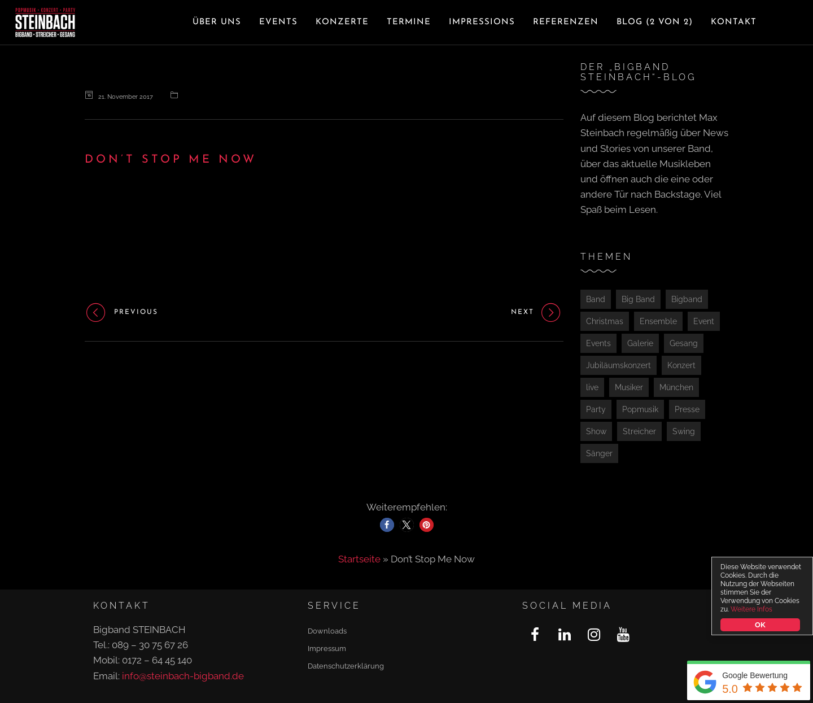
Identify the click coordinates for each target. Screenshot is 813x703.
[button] (387, 525)
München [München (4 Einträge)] (676, 387)
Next (537, 312)
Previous (121, 312)
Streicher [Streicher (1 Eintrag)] (639, 431)
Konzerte (342, 22)
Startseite (359, 559)
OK (760, 625)
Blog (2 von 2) (655, 22)
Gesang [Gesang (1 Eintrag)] (684, 343)
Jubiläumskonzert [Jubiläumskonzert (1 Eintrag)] (618, 365)
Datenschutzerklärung (346, 666)
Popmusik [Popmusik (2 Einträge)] (640, 409)
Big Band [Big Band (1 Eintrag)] (638, 299)
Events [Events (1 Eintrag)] (598, 343)
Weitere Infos (751, 609)
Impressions (482, 22)
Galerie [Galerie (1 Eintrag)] (640, 343)
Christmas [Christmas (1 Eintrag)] (604, 321)
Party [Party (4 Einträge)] (596, 409)
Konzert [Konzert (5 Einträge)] (681, 365)
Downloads (327, 631)
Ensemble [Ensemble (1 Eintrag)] (658, 321)
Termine (409, 22)
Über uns (217, 22)
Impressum (327, 648)
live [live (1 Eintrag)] (592, 387)
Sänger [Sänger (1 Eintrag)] (599, 453)
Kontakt (734, 22)
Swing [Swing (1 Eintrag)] (683, 431)
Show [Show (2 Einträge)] (596, 431)
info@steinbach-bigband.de (183, 676)
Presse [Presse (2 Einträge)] (687, 409)
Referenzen (565, 22)
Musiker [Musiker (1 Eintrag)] (629, 387)
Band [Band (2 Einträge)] (595, 299)
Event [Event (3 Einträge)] (703, 321)
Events (278, 22)
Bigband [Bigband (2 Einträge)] (686, 299)
